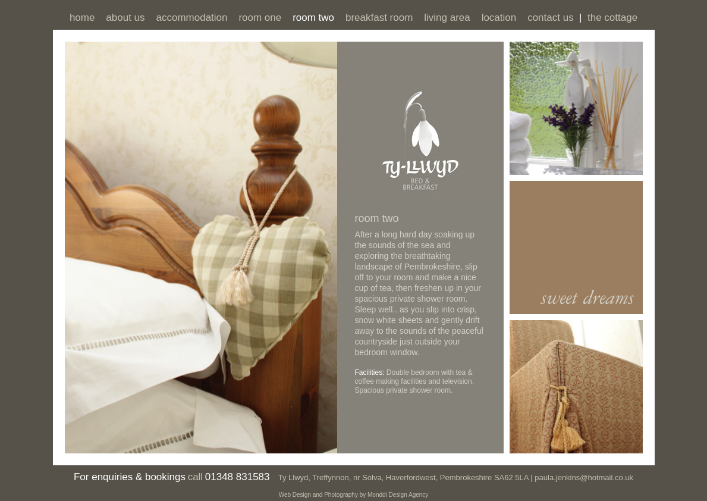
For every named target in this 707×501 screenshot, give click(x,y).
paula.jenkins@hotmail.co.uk (583, 477)
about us (125, 17)
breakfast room (379, 17)
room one (259, 17)
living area (447, 17)
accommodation (191, 17)
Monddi (377, 494)
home (82, 17)
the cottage (612, 17)
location (499, 17)
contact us (550, 17)
